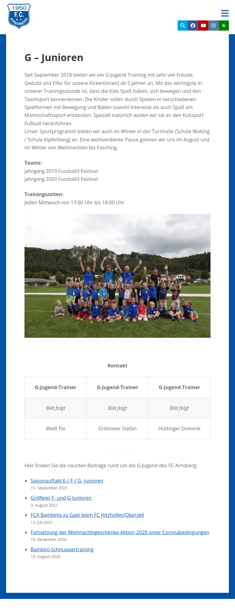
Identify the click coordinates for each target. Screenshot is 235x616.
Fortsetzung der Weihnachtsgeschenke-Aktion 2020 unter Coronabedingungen (120, 532)
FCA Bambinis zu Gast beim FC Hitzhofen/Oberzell (87, 515)
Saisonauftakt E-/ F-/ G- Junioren (67, 480)
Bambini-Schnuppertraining (62, 549)
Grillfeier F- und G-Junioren (61, 497)
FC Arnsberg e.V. (72, 9)
